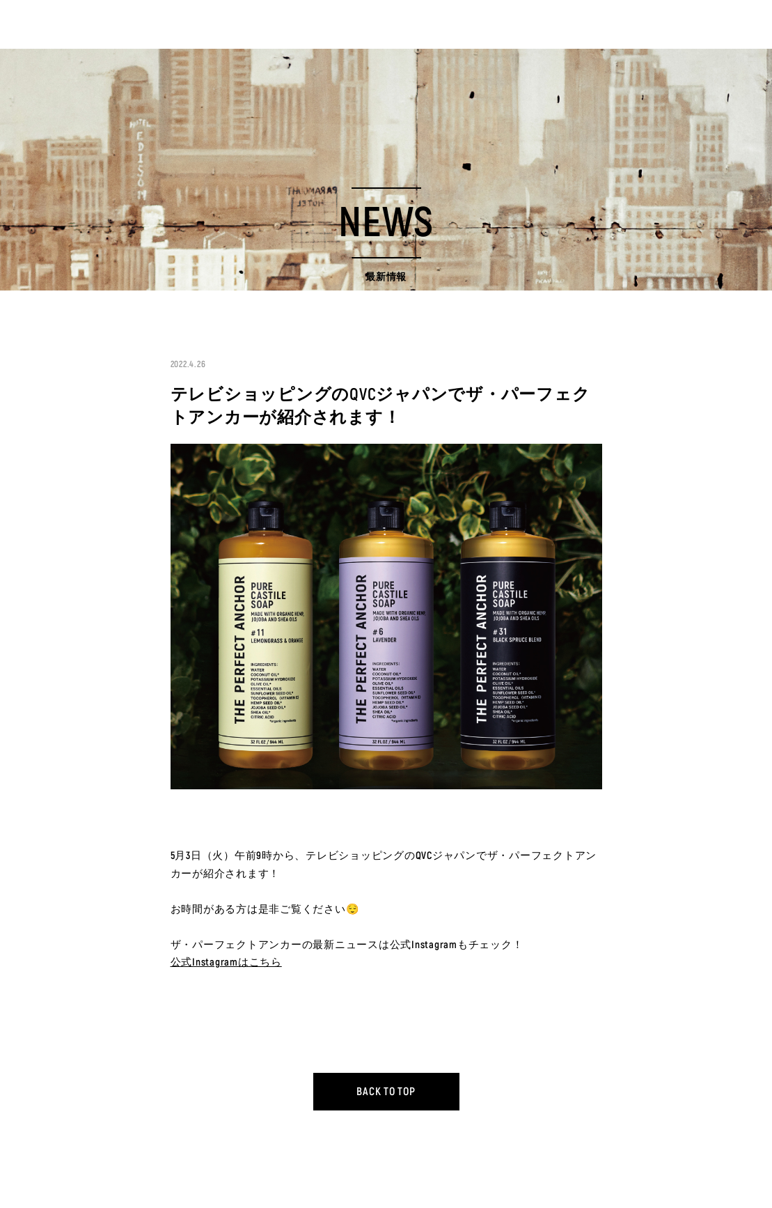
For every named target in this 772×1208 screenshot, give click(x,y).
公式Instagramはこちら (226, 962)
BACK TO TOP (385, 1092)
